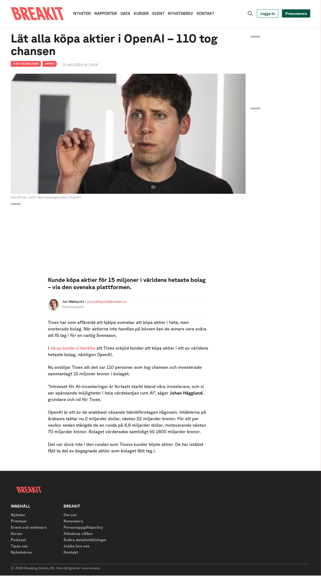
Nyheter (18, 515)
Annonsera (73, 521)
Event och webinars (28, 528)
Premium (19, 521)
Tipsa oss (19, 546)
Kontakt (70, 553)
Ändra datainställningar (85, 540)
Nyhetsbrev (21, 553)
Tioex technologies (26, 64)
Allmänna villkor (78, 534)
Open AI (49, 64)
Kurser (17, 534)
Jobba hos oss (76, 546)
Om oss (70, 515)
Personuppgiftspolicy (83, 528)
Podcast (18, 540)
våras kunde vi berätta (72, 348)
